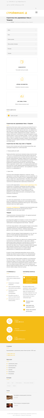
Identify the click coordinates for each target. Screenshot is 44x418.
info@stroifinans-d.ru (19, 339)
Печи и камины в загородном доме (21, 403)
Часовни (22, 53)
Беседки (22, 48)
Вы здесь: (8, 22)
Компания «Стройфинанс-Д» (13, 207)
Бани (22, 34)
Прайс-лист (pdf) (14, 115)
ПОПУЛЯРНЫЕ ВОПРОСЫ (29, 271)
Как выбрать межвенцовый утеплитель (22, 395)
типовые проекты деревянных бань (28, 184)
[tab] (30, 280)
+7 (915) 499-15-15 (12, 1)
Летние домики (22, 39)
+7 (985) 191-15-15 (11, 355)
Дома (22, 30)
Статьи (8, 390)
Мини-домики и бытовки (22, 44)
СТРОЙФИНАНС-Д (17, 12)
